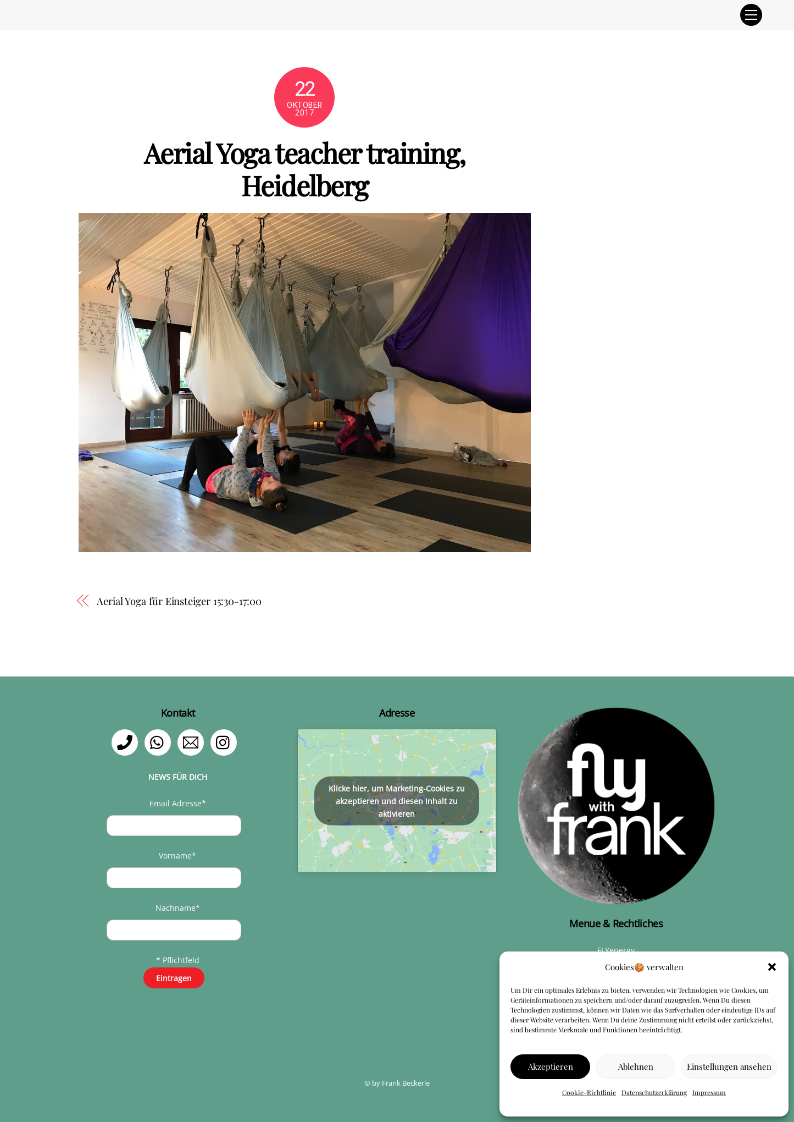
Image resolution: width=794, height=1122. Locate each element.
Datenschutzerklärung (654, 1092)
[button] (772, 966)
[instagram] (225, 741)
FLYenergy (616, 950)
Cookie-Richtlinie (589, 1092)
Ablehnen (635, 1066)
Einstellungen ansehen (729, 1066)
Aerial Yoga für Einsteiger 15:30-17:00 (179, 601)
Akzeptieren (550, 1066)
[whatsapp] (160, 741)
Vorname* (177, 855)
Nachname (178, 908)
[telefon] (127, 741)
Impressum (709, 1092)
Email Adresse (177, 803)
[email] (192, 741)
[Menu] (751, 15)
